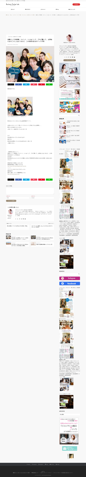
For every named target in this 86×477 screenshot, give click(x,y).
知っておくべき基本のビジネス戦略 (15, 36)
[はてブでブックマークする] (26, 84)
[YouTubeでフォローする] (52, 464)
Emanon (49, 475)
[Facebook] (68, 57)
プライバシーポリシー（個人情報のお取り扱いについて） (63, 472)
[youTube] (74, 57)
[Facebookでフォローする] (34, 464)
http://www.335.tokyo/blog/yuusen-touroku (17, 166)
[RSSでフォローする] (57, 464)
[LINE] (72, 57)
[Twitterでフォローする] (28, 464)
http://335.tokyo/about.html (13, 174)
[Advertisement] (43, 25)
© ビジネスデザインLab (39, 475)
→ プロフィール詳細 (69, 60)
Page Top (43, 471)
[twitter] (66, 57)
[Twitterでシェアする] (11, 84)
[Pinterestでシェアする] (41, 84)
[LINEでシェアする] (49, 84)
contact (76, 4)
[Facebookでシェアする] (18, 84)
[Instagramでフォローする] (41, 464)
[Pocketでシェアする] (34, 84)
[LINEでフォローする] (46, 464)
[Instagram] (70, 57)
